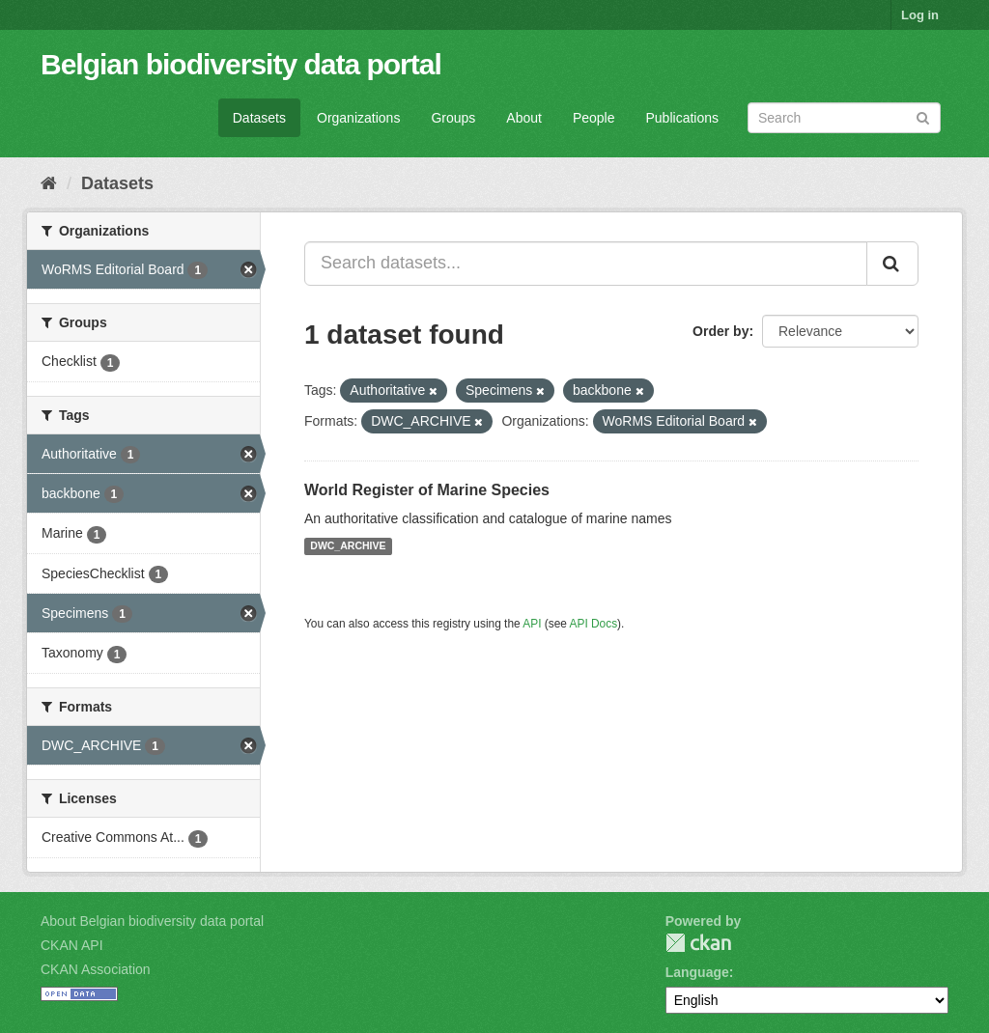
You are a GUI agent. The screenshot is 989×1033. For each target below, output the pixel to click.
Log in (920, 15)
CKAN (698, 943)
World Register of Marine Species (427, 490)
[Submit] (923, 116)
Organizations (358, 118)
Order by (720, 331)
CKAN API (72, 945)
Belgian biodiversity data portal (241, 64)
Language (697, 972)
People (594, 118)
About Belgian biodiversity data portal (152, 921)
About (524, 118)
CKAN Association (96, 969)
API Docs (594, 623)
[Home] (49, 183)
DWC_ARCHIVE (347, 546)
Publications (683, 118)
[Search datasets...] (585, 263)
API (532, 623)
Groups (453, 118)
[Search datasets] (844, 117)
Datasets (259, 118)
